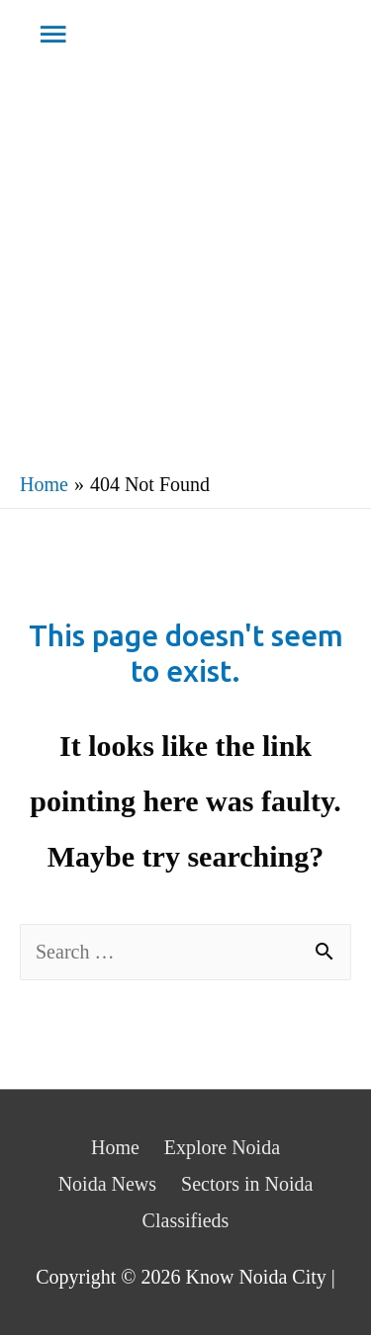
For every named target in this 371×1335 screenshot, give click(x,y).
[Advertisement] (185, 265)
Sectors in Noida (247, 1184)
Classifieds (186, 1220)
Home (115, 1147)
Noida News (107, 1184)
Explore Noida (222, 1147)
